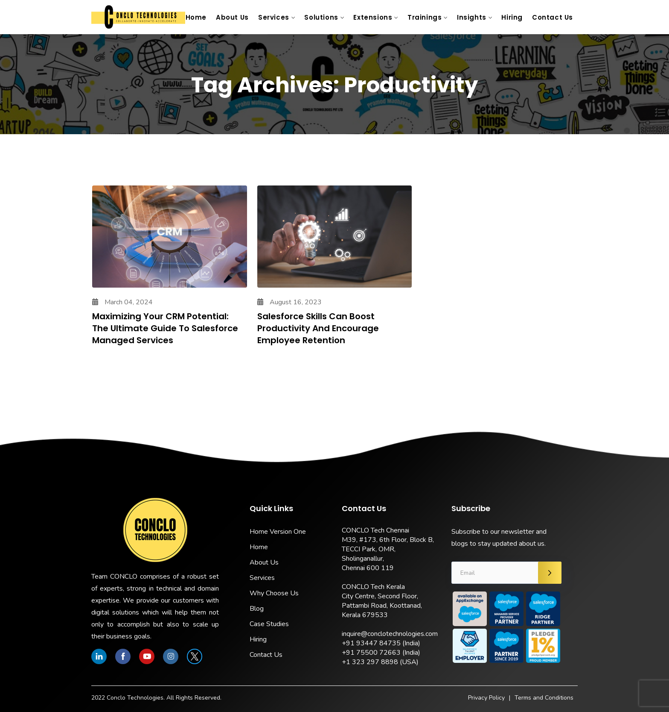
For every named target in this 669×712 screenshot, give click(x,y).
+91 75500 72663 (371, 652)
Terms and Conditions (544, 698)
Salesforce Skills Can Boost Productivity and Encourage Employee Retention (318, 328)
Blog (257, 608)
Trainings (424, 17)
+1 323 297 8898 (370, 662)
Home (196, 17)
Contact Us (552, 17)
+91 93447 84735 (371, 643)
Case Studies (269, 624)
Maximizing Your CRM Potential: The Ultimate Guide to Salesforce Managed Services (165, 328)
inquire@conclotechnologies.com (390, 633)
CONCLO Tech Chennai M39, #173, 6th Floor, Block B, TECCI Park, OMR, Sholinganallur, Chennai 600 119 (388, 549)
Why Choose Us (274, 593)
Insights (471, 17)
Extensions (372, 17)
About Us (232, 17)
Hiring (512, 17)
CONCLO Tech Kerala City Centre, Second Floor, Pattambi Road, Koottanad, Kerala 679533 (382, 601)
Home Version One (278, 531)
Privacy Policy (486, 698)
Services (273, 17)
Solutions (321, 17)
